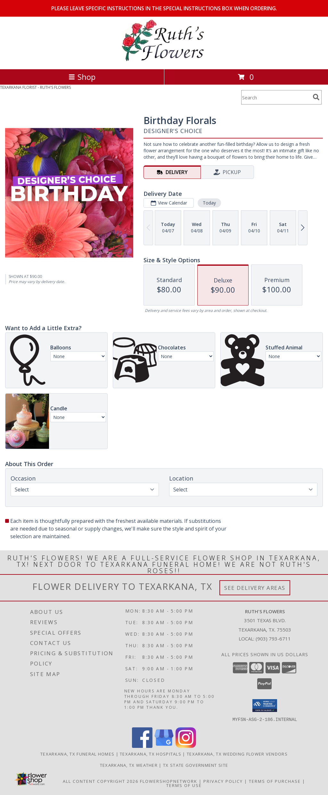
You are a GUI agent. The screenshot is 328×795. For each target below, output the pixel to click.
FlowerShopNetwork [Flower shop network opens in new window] (168, 781)
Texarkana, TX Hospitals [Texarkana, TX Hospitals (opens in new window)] (150, 754)
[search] (316, 97)
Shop (82, 76)
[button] (264, 705)
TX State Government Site (195, 765)
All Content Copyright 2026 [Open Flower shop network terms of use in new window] (100, 781)
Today (209, 203)
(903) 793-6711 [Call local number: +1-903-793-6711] (273, 638)
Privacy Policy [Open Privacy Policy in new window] (223, 781)
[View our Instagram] (186, 746)
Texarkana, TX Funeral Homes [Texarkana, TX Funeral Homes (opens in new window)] (77, 754)
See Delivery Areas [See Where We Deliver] (254, 587)
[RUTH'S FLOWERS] (164, 60)
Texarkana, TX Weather (129, 765)
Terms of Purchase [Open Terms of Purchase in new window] (275, 781)
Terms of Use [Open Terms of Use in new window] (184, 785)
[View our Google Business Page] (164, 746)
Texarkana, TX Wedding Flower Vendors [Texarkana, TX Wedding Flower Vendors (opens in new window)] (237, 754)
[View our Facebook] (142, 746)
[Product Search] (276, 97)
